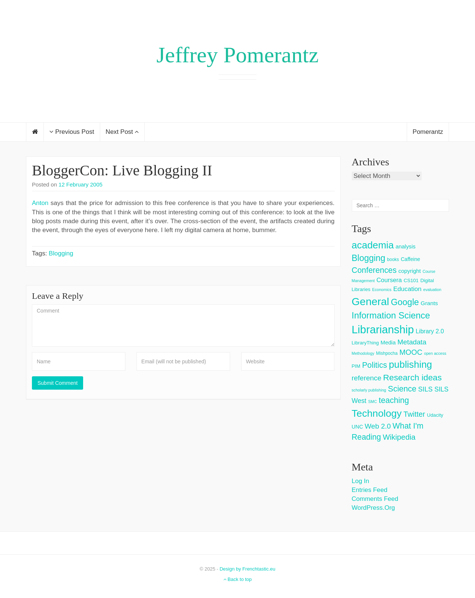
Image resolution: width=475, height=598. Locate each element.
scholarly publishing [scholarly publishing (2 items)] (369, 390)
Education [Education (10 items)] (407, 289)
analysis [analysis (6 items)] (406, 246)
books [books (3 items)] (393, 259)
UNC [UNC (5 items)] (357, 427)
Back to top (237, 579)
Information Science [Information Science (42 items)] (391, 315)
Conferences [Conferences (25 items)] (374, 270)
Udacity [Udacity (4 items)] (435, 415)
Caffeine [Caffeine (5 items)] (410, 259)
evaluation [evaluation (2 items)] (432, 289)
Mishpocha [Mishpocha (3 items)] (386, 353)
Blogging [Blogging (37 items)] (369, 258)
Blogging (61, 253)
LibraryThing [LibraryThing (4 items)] (365, 343)
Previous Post (71, 131)
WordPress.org (373, 507)
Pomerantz (428, 131)
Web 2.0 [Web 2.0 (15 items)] (378, 426)
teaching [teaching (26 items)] (394, 400)
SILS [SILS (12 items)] (425, 389)
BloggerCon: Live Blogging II (122, 170)
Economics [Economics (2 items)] (382, 289)
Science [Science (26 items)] (402, 388)
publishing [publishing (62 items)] (410, 364)
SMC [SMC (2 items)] (372, 401)
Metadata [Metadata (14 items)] (411, 342)
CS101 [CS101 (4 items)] (411, 280)
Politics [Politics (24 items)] (374, 365)
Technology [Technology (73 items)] (377, 413)
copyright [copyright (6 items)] (409, 271)
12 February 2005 (80, 184)
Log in (360, 481)
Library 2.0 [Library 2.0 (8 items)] (430, 331)
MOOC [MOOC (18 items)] (410, 352)
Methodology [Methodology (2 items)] (363, 353)
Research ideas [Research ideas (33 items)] (412, 377)
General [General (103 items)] (370, 301)
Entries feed (369, 489)
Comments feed (375, 498)
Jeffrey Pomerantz (237, 55)
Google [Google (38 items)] (405, 302)
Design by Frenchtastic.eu (247, 569)
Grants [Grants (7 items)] (429, 303)
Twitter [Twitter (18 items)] (414, 414)
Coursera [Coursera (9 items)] (389, 280)
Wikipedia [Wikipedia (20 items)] (399, 437)
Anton (40, 203)
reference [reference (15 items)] (366, 378)
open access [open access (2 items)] (435, 353)
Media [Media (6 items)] (388, 342)
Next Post (122, 131)
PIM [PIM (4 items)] (356, 366)
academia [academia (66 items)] (373, 245)
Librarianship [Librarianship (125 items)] (383, 329)
